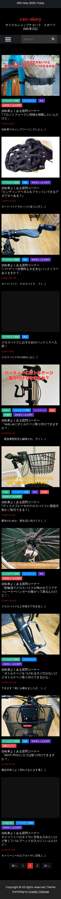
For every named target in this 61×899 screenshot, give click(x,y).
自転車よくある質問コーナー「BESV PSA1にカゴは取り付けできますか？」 (27, 755)
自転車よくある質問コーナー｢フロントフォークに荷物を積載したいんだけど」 (30, 114)
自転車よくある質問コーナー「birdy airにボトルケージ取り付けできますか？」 (29, 424)
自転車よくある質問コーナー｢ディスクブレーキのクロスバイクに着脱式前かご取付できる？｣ (30, 506)
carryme (8, 823)
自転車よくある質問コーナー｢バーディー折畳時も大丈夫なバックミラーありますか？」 (30, 269)
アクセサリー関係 (11, 101)
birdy (6, 410)
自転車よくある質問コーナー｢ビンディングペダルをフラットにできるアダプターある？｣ (30, 191)
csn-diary (30, 19)
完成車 (7, 415)
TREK (5, 492)
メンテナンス (29, 101)
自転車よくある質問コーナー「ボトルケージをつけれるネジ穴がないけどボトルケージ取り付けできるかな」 (29, 673)
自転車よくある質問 (12, 105)
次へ (46, 866)
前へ (14, 866)
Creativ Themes (38, 892)
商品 (41, 101)
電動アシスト (9, 746)
